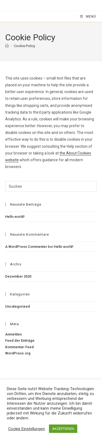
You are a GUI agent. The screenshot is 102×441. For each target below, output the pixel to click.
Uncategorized (17, 306)
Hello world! (15, 217)
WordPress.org (17, 353)
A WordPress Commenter (26, 247)
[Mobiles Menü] (88, 16)
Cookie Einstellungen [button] (26, 428)
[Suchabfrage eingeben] (51, 186)
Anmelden (13, 334)
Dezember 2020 (18, 276)
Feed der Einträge (20, 340)
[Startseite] (7, 46)
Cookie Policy (24, 46)
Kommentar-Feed (19, 347)
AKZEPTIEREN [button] (63, 429)
